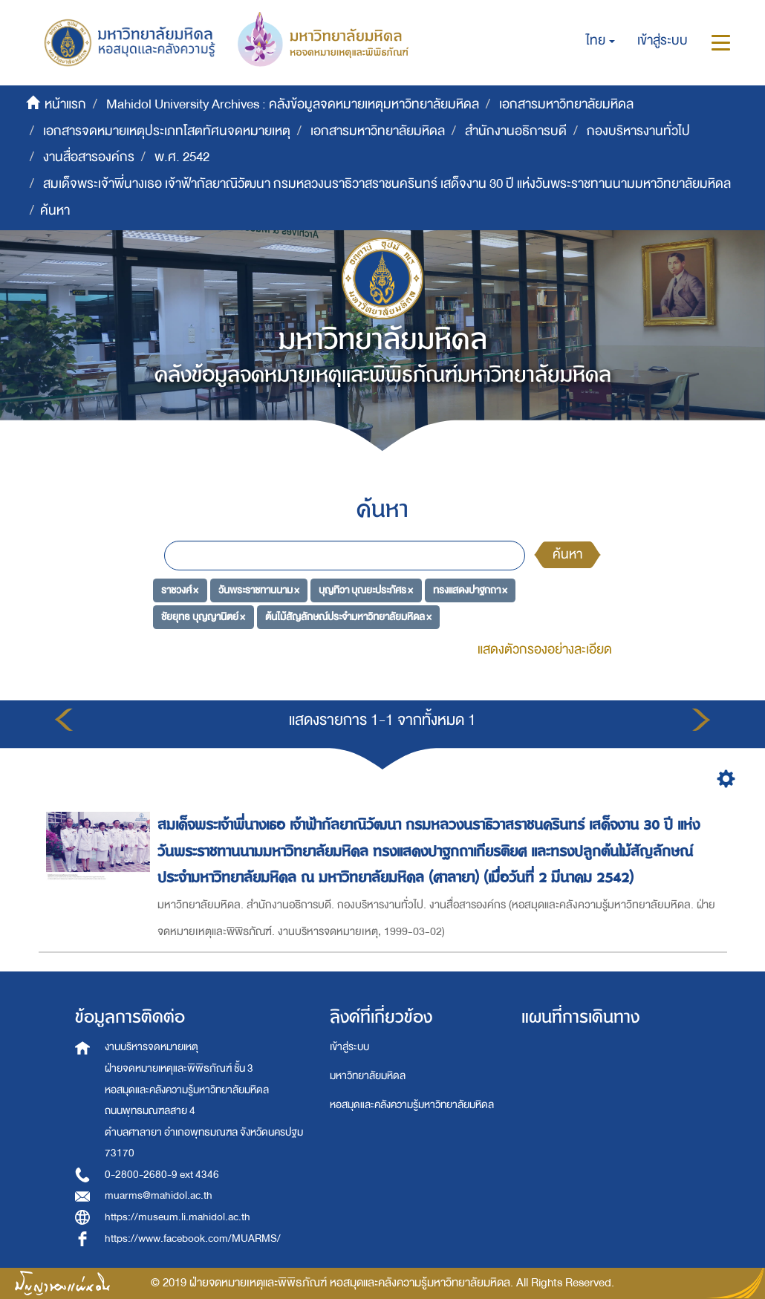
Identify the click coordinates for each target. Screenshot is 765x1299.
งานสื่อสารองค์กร (88, 157)
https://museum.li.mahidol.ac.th (177, 1217)
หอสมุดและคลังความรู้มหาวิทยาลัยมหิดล (412, 1104)
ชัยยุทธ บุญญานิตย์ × (203, 616)
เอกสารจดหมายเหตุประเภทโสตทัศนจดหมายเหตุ (166, 131)
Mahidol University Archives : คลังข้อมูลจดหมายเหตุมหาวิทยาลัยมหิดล (292, 104)
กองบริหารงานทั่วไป (638, 131)
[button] (600, 41)
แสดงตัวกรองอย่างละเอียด (545, 649)
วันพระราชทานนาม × (258, 590)
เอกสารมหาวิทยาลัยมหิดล (566, 104)
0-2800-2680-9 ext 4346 (162, 1174)
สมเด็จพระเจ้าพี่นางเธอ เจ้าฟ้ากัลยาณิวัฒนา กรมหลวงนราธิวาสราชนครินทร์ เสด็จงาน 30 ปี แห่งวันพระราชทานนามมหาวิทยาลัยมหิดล (387, 183)
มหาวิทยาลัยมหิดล (368, 1076)
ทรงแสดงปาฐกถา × (470, 590)
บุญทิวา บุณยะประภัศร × (366, 590)
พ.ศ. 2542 (181, 157)
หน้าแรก (65, 104)
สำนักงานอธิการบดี (516, 131)
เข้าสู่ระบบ (349, 1047)
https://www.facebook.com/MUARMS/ (193, 1238)
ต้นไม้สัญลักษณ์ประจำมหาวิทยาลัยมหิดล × (348, 616)
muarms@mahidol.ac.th (158, 1195)
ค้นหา (567, 554)
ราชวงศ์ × (179, 590)
